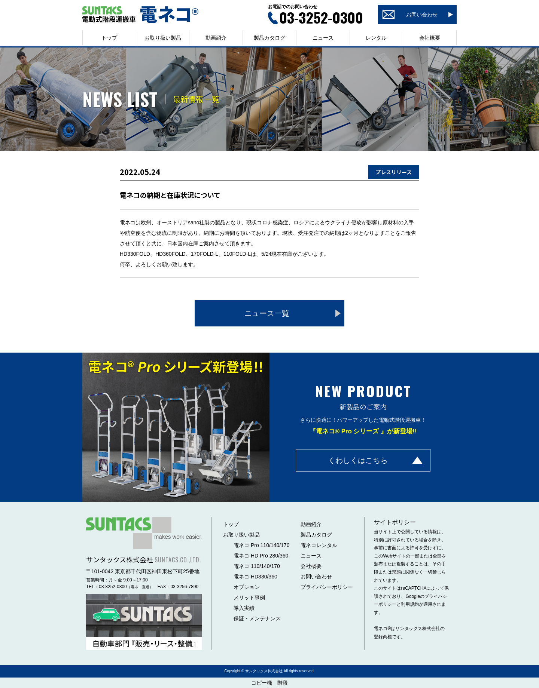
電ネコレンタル (319, 545)
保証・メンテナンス (257, 618)
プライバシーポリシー (327, 587)
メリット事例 (249, 598)
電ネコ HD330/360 (255, 577)
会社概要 (429, 38)
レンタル (376, 38)
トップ (109, 38)
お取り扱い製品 (241, 535)
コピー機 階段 (269, 683)
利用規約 (410, 604)
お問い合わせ (316, 577)
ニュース (323, 38)
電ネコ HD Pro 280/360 (261, 556)
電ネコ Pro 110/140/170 (261, 545)
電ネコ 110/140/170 (257, 566)
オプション (247, 587)
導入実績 (244, 608)
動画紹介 (215, 38)
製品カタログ (269, 38)
